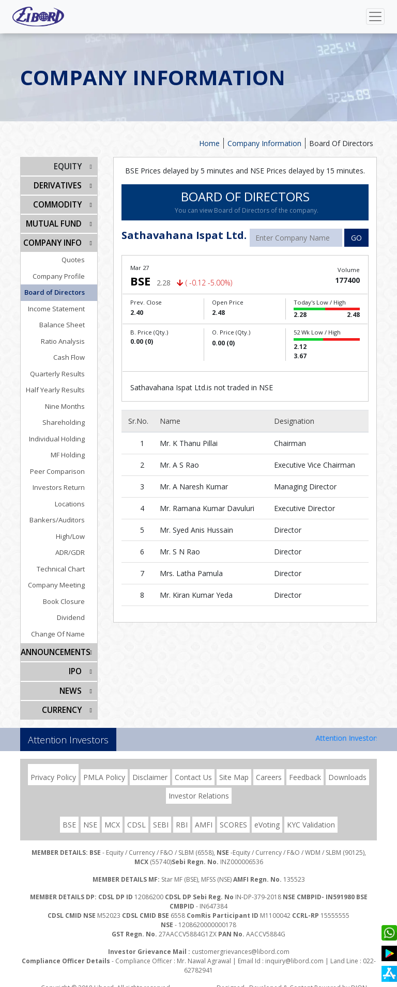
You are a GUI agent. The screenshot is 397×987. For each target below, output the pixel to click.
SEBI (161, 815)
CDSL (136, 815)
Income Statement (63, 303)
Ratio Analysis (70, 336)
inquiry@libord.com (294, 951)
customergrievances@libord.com (240, 941)
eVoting (267, 815)
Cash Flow (76, 352)
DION (359, 978)
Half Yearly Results (62, 384)
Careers (269, 767)
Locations (77, 498)
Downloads (347, 767)
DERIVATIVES (59, 184)
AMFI (203, 815)
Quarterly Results (64, 368)
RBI (182, 815)
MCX (112, 815)
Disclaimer (149, 767)
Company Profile (66, 271)
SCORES (233, 815)
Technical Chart (68, 563)
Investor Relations (199, 786)
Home (209, 143)
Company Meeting (63, 579)
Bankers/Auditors (64, 514)
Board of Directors (62, 287)
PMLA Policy (104, 767)
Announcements (54, 646)
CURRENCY (63, 701)
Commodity (59, 202)
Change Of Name (65, 628)
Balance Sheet (69, 319)
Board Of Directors (341, 143)
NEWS (71, 683)
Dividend (78, 612)
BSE (69, 815)
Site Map (234, 767)
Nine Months (72, 401)
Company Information (264, 143)
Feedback (305, 767)
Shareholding (71, 417)
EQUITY (68, 166)
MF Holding (75, 449)
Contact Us (193, 767)
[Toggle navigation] (375, 16)
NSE (90, 815)
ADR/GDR (77, 547)
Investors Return (66, 482)
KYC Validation (311, 815)
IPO (76, 665)
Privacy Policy (53, 767)
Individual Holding (64, 433)
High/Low (77, 531)
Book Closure (71, 596)
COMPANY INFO (54, 238)
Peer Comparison (64, 466)
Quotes (80, 254)
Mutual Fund (55, 220)
